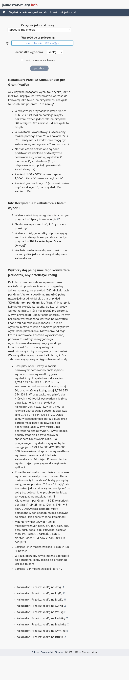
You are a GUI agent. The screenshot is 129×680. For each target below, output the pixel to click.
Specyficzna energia (43, 219)
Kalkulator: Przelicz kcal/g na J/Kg (38, 587)
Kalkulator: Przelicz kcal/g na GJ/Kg (39, 605)
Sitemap (59, 652)
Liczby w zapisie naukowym (40, 60)
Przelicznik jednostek (63, 12)
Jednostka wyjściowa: (29, 52)
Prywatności (47, 652)
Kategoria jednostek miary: (38, 25)
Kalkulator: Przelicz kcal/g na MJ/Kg (39, 599)
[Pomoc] (8, 43)
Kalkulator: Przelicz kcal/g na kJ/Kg (39, 593)
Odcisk (35, 652)
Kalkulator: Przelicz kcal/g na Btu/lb (39, 637)
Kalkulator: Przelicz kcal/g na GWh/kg (41, 630)
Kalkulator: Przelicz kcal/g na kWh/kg (40, 618)
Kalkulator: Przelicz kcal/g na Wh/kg (39, 612)
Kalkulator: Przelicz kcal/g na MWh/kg (41, 624)
